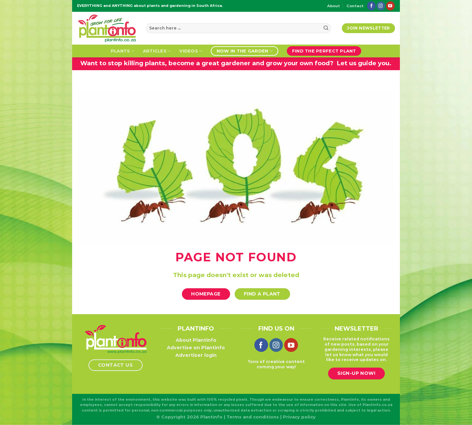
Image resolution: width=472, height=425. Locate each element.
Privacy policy (299, 416)
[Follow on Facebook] (371, 5)
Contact (355, 6)
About (333, 6)
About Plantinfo (196, 340)
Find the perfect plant (324, 50)
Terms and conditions (252, 416)
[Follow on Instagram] (381, 5)
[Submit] (326, 28)
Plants (122, 51)
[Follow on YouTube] (390, 5)
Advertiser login (196, 355)
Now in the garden (245, 51)
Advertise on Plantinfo (196, 348)
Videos (190, 51)
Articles (157, 51)
